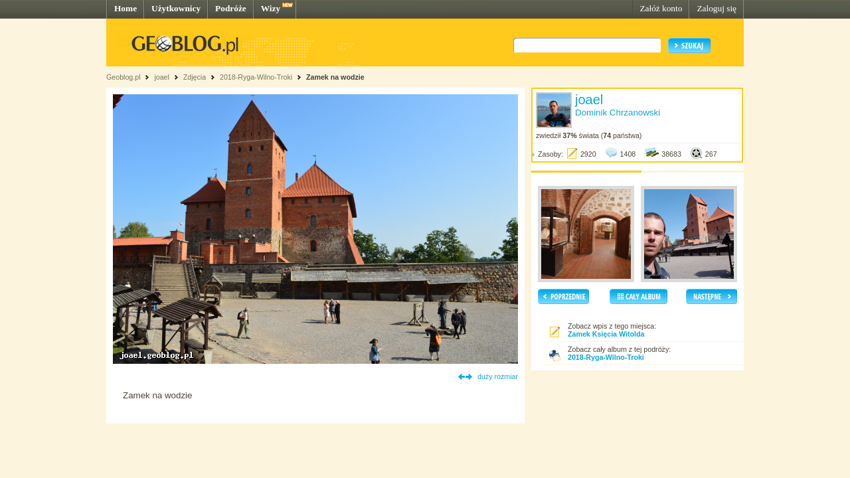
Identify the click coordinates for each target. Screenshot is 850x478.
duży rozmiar (497, 376)
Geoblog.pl (123, 77)
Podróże (230, 8)
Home (125, 8)
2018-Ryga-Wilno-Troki (256, 77)
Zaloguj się (716, 8)
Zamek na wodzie (335, 77)
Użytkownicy (176, 8)
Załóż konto (660, 8)
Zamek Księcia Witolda (606, 334)
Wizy (270, 8)
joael (161, 77)
